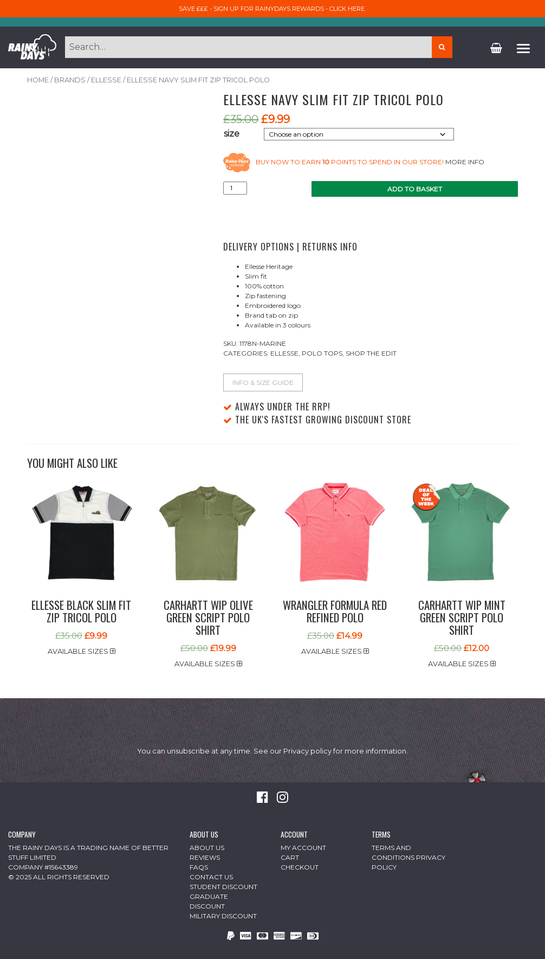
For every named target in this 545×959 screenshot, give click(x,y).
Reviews (205, 857)
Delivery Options (258, 246)
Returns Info (330, 246)
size (231, 133)
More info (464, 162)
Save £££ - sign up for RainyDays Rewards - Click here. (272, 8)
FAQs (199, 867)
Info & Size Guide (263, 382)
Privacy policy (307, 751)
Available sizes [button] (81, 651)
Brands (70, 80)
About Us (207, 848)
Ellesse (106, 80)
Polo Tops (322, 353)
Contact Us (211, 877)
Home (38, 80)
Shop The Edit (371, 353)
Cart (290, 857)
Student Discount (223, 887)
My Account (303, 848)
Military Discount (223, 916)
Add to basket (414, 189)
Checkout (300, 867)
